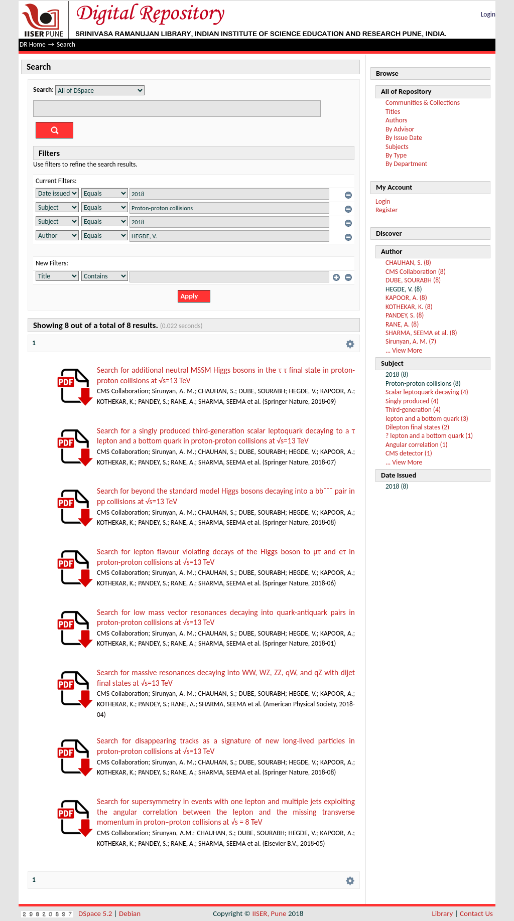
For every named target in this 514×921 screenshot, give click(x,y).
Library (442, 913)
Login (488, 14)
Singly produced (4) (412, 401)
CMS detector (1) (409, 453)
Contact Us (476, 913)
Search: (43, 89)
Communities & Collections (423, 102)
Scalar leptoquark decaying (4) (427, 392)
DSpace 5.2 (96, 913)
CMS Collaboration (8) (416, 271)
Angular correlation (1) (417, 444)
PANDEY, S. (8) (405, 315)
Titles (393, 111)
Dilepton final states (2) (417, 427)
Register (386, 210)
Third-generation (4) (413, 409)
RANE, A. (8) (402, 324)
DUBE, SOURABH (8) (413, 280)
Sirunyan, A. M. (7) (411, 341)
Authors (396, 120)
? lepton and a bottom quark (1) (429, 435)
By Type (396, 155)
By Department (406, 164)
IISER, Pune (269, 913)
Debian (130, 913)
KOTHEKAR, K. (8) (409, 306)
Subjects (397, 146)
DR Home (33, 44)
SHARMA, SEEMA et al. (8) (421, 333)
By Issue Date (404, 137)
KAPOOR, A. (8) (406, 297)
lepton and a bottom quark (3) (427, 418)
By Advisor (400, 129)
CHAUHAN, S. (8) (408, 262)
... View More (404, 350)
